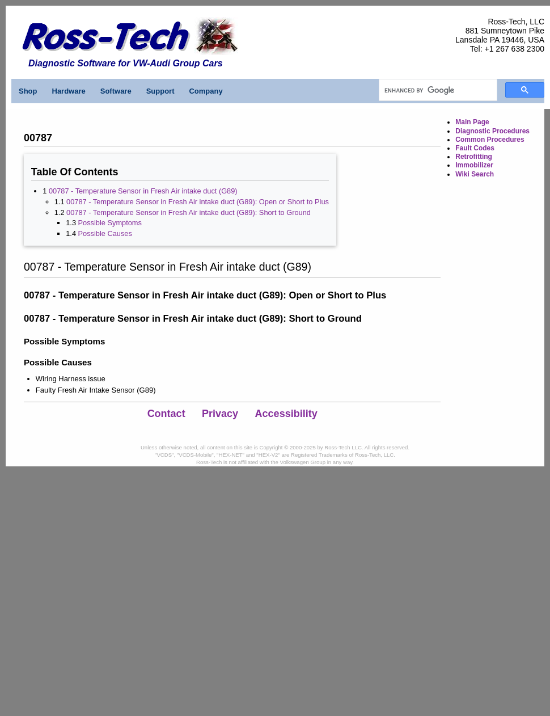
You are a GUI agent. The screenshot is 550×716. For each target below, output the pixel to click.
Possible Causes (105, 233)
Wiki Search (474, 174)
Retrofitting (473, 157)
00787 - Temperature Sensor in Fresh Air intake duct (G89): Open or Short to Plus (197, 201)
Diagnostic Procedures (492, 131)
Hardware (69, 91)
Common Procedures (489, 140)
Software (116, 91)
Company (205, 91)
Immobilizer (474, 165)
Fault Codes (474, 148)
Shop (28, 91)
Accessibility (286, 413)
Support (160, 91)
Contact (166, 413)
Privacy (220, 413)
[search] (436, 90)
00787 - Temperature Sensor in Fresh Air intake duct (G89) (143, 191)
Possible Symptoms (110, 222)
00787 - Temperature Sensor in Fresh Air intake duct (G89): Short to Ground (188, 212)
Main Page (472, 122)
